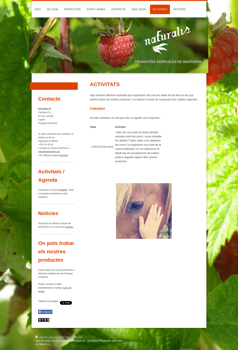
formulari (63, 155)
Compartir (45, 312)
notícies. (69, 227)
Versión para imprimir (50, 337)
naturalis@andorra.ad (49, 151)
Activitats (62, 190)
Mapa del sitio (74, 337)
